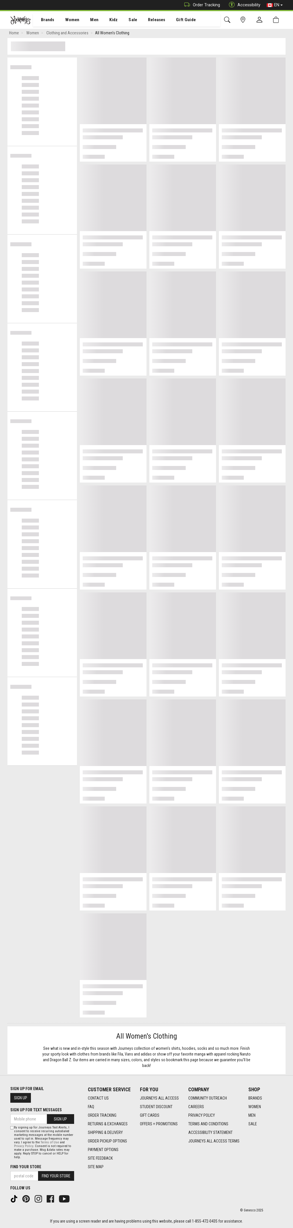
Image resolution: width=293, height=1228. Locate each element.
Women (68, 20)
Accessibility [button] (243, 5)
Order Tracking (200, 5)
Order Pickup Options (107, 1141)
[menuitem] (44, 20)
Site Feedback (100, 1158)
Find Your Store (25, 1166)
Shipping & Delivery (105, 1132)
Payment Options (103, 1149)
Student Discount (156, 1106)
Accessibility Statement (210, 1132)
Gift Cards (149, 1115)
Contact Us (98, 1098)
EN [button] (275, 5)
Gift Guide (176, 20)
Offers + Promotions (159, 1124)
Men (88, 20)
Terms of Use (50, 1142)
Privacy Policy (201, 1115)
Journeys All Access (159, 1098)
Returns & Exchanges (108, 1124)
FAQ (91, 1106)
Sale (125, 20)
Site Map (96, 1166)
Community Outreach (207, 1098)
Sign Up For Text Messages (36, 1110)
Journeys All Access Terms (213, 1141)
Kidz (107, 20)
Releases (148, 20)
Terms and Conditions (208, 1124)
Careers (196, 1106)
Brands (44, 20)
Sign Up (20, 1098)
